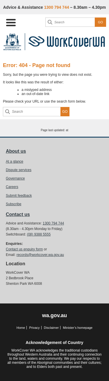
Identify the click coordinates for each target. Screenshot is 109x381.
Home (21, 327)
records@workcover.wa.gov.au (40, 255)
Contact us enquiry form (24, 249)
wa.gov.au (54, 315)
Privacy (34, 327)
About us (16, 151)
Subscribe (13, 204)
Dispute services (18, 170)
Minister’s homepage (78, 327)
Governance (15, 178)
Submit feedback (19, 196)
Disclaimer (51, 327)
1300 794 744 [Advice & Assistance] (56, 7)
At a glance (14, 161)
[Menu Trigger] (11, 22)
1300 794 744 (53, 223)
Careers (12, 187)
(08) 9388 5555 (39, 234)
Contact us (18, 214)
